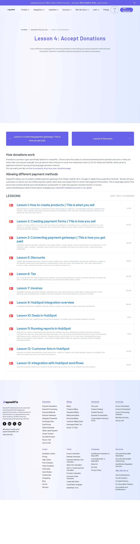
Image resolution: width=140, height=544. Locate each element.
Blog (44, 481)
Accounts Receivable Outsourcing (123, 460)
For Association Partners (124, 484)
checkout (95, 402)
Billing (69, 406)
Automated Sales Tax (74, 424)
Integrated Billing (73, 412)
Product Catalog (97, 409)
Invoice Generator (73, 453)
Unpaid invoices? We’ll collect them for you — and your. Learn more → (70, 3)
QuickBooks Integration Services (124, 465)
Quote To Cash (72, 427)
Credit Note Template (74, 485)
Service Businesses (123, 475)
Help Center (46, 460)
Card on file (46, 443)
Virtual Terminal (47, 434)
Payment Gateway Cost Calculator (75, 461)
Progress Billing (72, 409)
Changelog (46, 478)
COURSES (24, 30)
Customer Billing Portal (75, 421)
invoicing (119, 402)
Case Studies (47, 472)
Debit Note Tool (72, 488)
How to (44, 484)
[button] (25, 10)
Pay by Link (120, 420)
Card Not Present (48, 437)
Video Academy (48, 466)
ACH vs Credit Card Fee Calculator (75, 469)
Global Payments (48, 427)
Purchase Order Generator (72, 477)
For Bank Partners (122, 481)
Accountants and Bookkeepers (122, 488)
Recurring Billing (72, 418)
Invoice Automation (122, 406)
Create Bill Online (73, 481)
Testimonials (46, 475)
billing (69, 402)
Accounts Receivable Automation (123, 455)
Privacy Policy (96, 470)
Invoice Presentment (123, 409)
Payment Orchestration (99, 415)
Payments (46, 402)
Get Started (126, 10)
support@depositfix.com (10, 431)
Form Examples (47, 463)
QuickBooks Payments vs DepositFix (100, 455)
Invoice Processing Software (122, 413)
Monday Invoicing (122, 417)
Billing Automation (73, 415)
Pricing (106, 10)
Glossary (45, 487)
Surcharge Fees (48, 421)
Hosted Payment (97, 412)
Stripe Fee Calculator (74, 465)
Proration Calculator (74, 473)
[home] (11, 10)
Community (46, 469)
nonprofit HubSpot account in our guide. (73, 187)
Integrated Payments (49, 418)
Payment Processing (49, 409)
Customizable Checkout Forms (99, 419)
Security (94, 467)
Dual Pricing (46, 424)
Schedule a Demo (48, 453)
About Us (94, 464)
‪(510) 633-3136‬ (8, 434)
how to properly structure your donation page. (50, 168)
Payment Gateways (49, 415)
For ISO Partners (121, 478)
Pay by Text (46, 440)
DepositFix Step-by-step (39, 30)
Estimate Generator (73, 457)
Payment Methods (48, 412)
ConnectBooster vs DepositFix (98, 460)
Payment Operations (49, 406)
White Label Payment (49, 431)
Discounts (94, 406)
